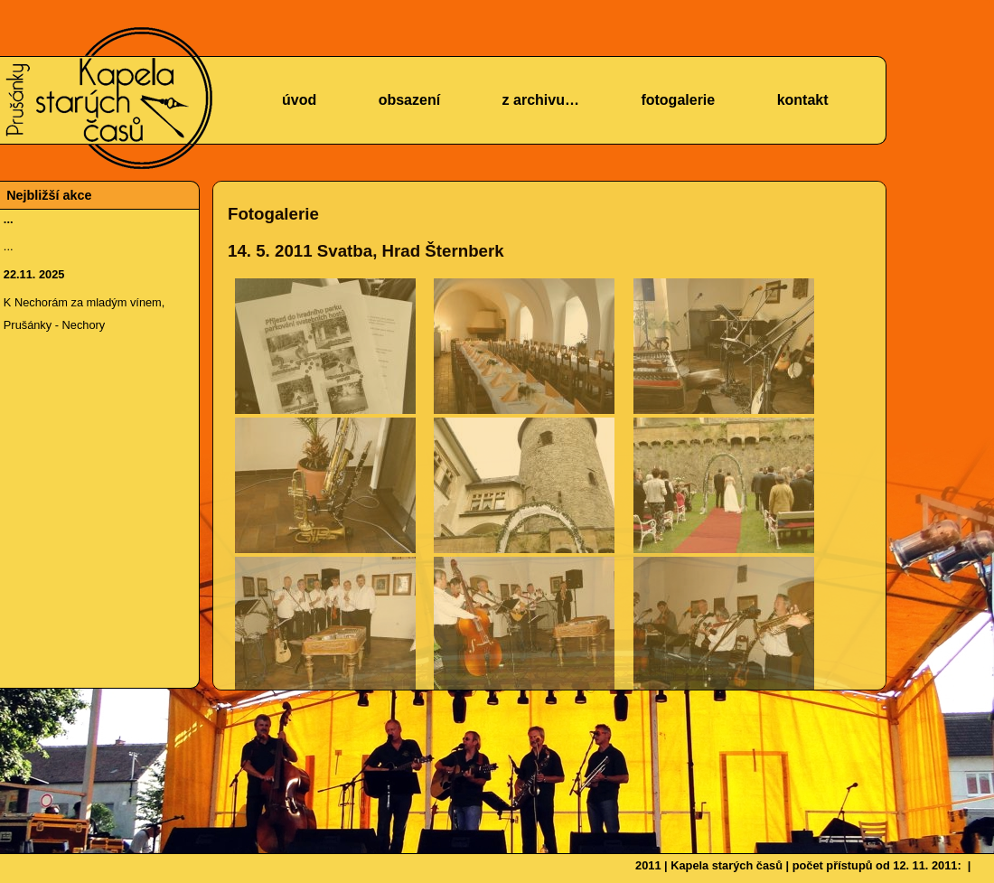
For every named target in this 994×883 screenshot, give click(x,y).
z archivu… (540, 100)
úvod (299, 100)
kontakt (803, 100)
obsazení (409, 100)
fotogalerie (678, 100)
